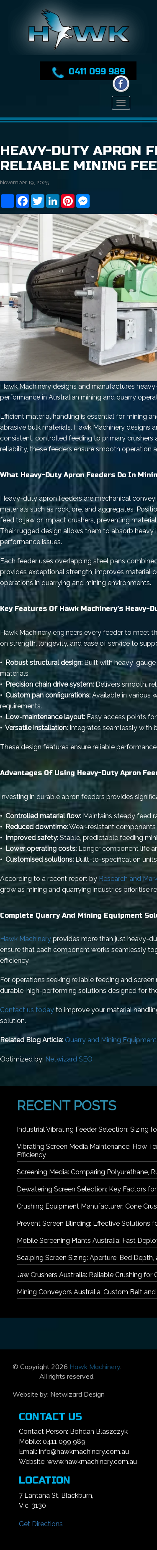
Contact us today (27, 1010)
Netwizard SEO (69, 1059)
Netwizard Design (77, 1394)
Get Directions (41, 1524)
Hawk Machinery (25, 939)
